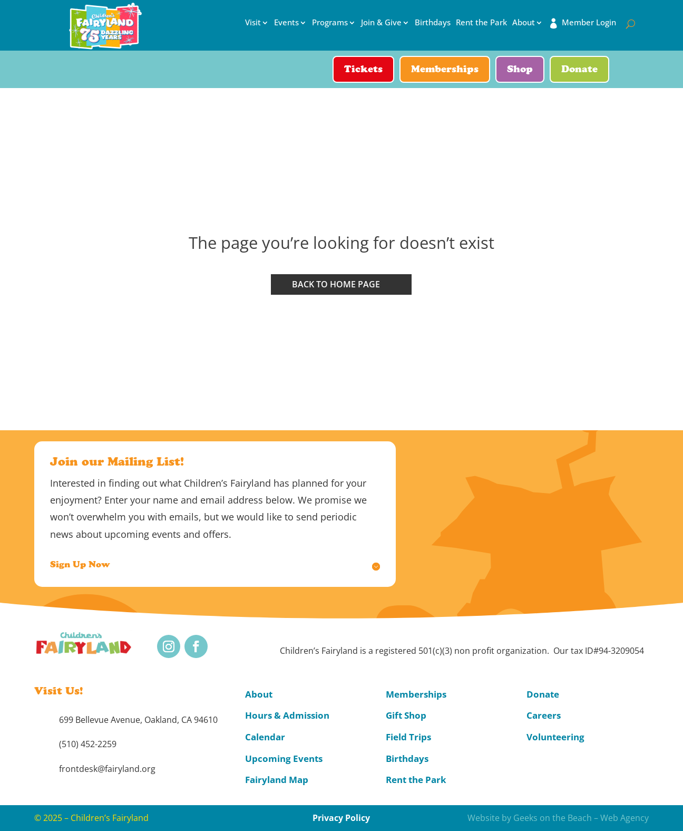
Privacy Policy (341, 818)
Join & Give (381, 22)
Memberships (445, 70)
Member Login (589, 22)
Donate (579, 70)
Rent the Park (481, 22)
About (523, 22)
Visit (253, 22)
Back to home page (336, 284)
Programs (330, 22)
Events (286, 22)
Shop (520, 70)
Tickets (363, 70)
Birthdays (433, 22)
